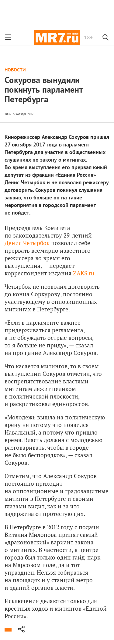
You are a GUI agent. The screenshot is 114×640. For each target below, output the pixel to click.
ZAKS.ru (83, 273)
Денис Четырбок (27, 243)
